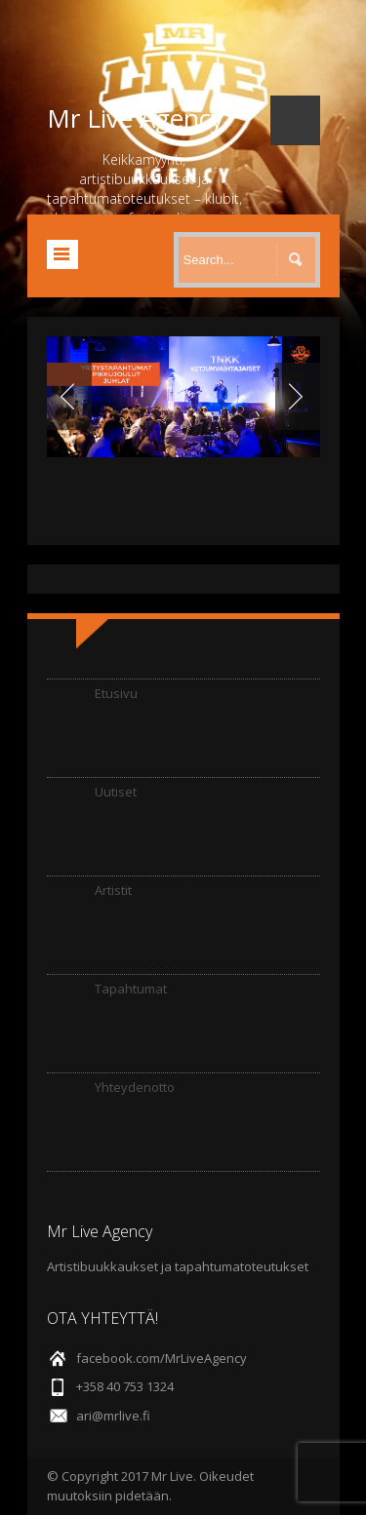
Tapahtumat (131, 988)
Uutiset (116, 791)
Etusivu (116, 693)
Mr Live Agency (135, 118)
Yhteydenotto (135, 1087)
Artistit (113, 890)
